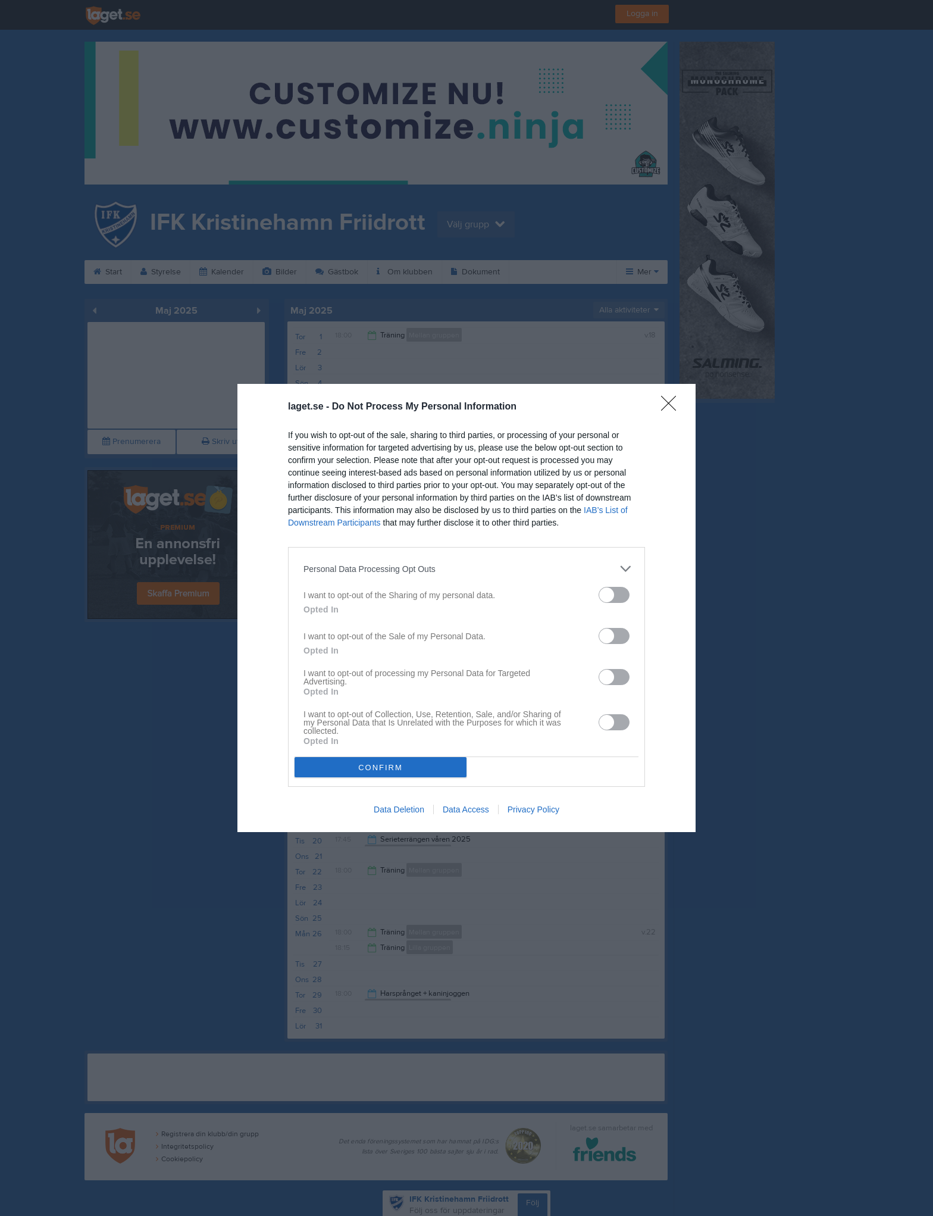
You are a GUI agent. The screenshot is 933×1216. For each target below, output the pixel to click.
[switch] (614, 595)
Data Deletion (399, 809)
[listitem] (466, 568)
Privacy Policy (533, 809)
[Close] (672, 407)
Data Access (466, 809)
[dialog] (466, 608)
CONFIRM (380, 767)
